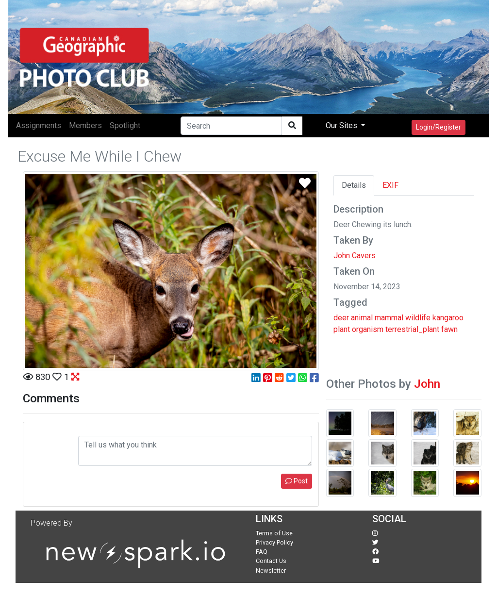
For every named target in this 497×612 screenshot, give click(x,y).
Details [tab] (354, 185)
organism (367, 329)
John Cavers (354, 255)
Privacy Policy (274, 542)
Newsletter (271, 570)
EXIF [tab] (390, 185)
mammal (389, 317)
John (427, 384)
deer (341, 317)
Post (296, 481)
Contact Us (271, 560)
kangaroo (448, 317)
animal (362, 317)
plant (341, 329)
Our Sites (342, 125)
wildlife (418, 317)
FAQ (261, 551)
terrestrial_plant (412, 329)
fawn (449, 329)
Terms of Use (274, 533)
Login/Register (438, 127)
